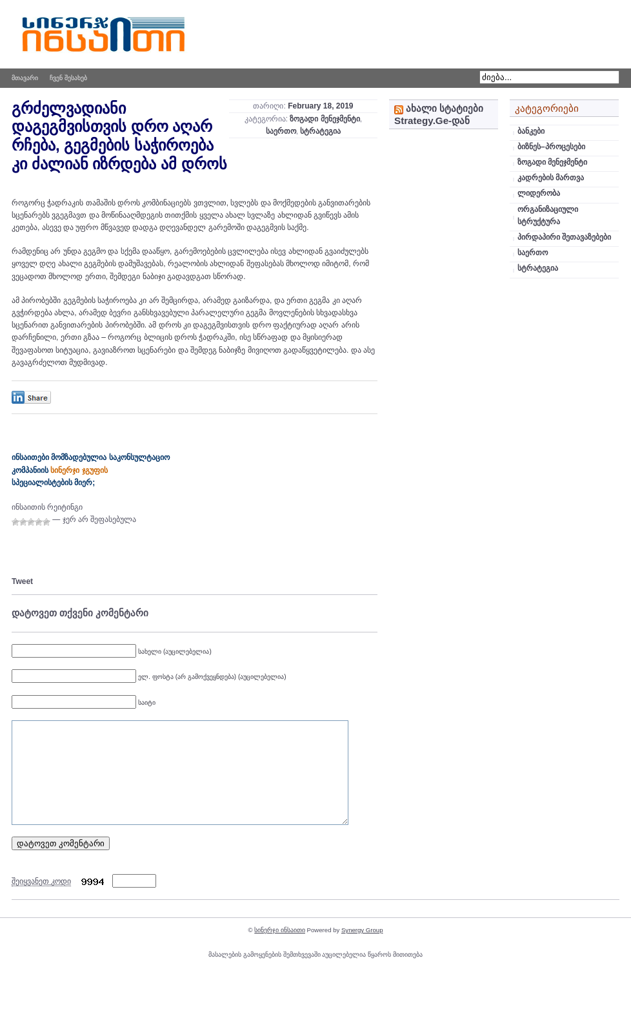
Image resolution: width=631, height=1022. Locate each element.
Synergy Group (362, 929)
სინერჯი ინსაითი (279, 929)
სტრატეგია (320, 131)
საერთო (281, 131)
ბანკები (531, 131)
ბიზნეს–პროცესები (551, 146)
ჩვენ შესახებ (68, 77)
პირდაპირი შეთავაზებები (564, 237)
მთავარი (25, 77)
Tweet (22, 581)
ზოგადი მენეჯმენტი (324, 118)
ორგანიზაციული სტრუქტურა (547, 215)
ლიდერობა (538, 193)
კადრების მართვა (550, 177)
